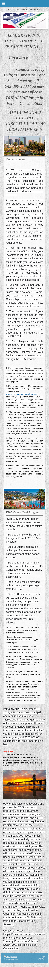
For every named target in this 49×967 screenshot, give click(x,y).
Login (43, 957)
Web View (41, 959)
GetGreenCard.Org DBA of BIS (24, 9)
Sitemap (14, 957)
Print (7, 957)
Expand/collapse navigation (24, 3)
